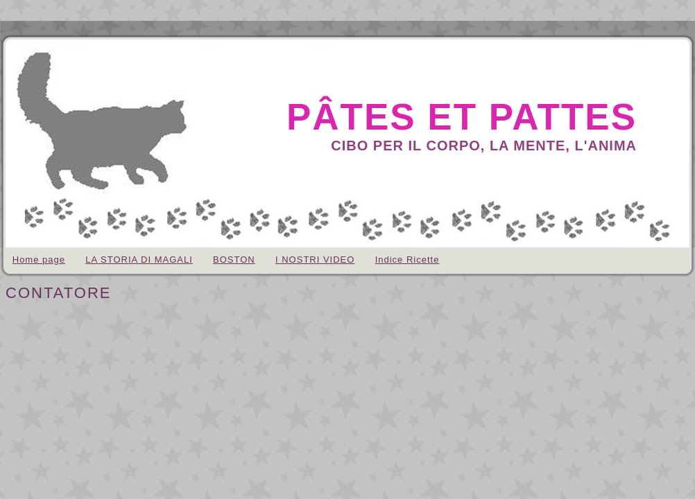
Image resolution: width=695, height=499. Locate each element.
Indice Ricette (407, 259)
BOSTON (234, 259)
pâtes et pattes (461, 116)
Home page (38, 259)
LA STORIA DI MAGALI (139, 259)
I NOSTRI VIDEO (314, 259)
